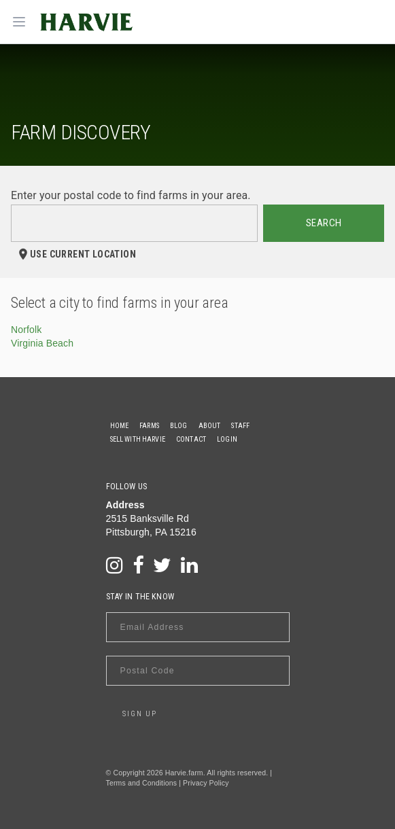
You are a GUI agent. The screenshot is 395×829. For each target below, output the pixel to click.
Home (119, 425)
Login (227, 439)
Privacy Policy (205, 783)
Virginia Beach (42, 343)
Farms (149, 425)
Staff (240, 425)
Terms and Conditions (141, 783)
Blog (179, 425)
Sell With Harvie (137, 439)
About (210, 425)
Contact (191, 439)
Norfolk (26, 329)
